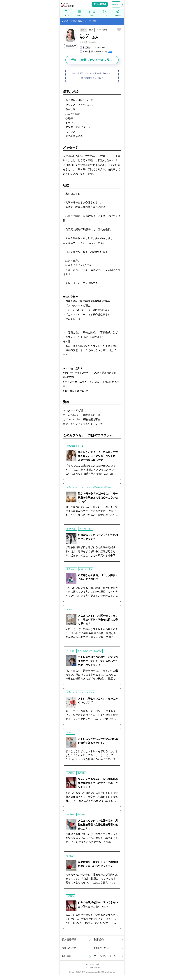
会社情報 (66, 956)
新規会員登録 (99, 4)
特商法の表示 (69, 948)
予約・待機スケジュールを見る (92, 59)
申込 (110, 51)
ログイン (116, 4)
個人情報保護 (69, 939)
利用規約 (99, 939)
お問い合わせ (101, 948)
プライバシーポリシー (106, 956)
